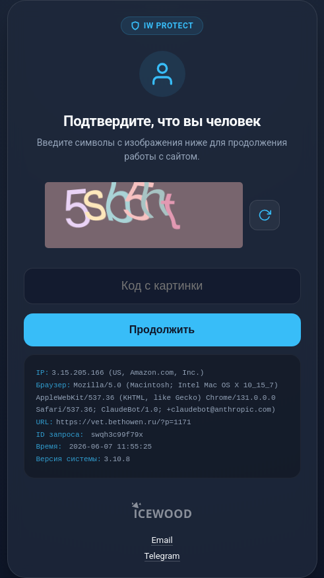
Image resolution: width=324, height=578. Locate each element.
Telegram (162, 556)
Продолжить (162, 329)
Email (161, 540)
